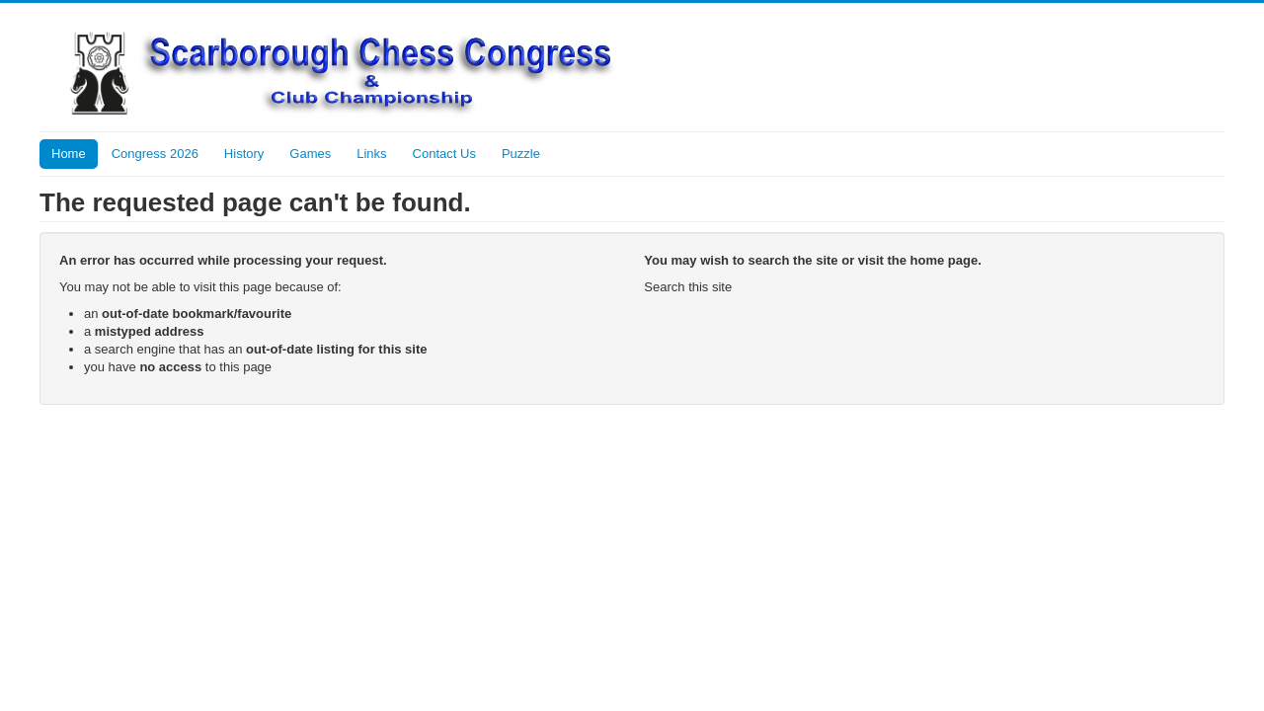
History (244, 153)
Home (68, 153)
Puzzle (521, 153)
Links (371, 153)
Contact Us (444, 153)
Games (310, 153)
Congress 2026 (155, 153)
